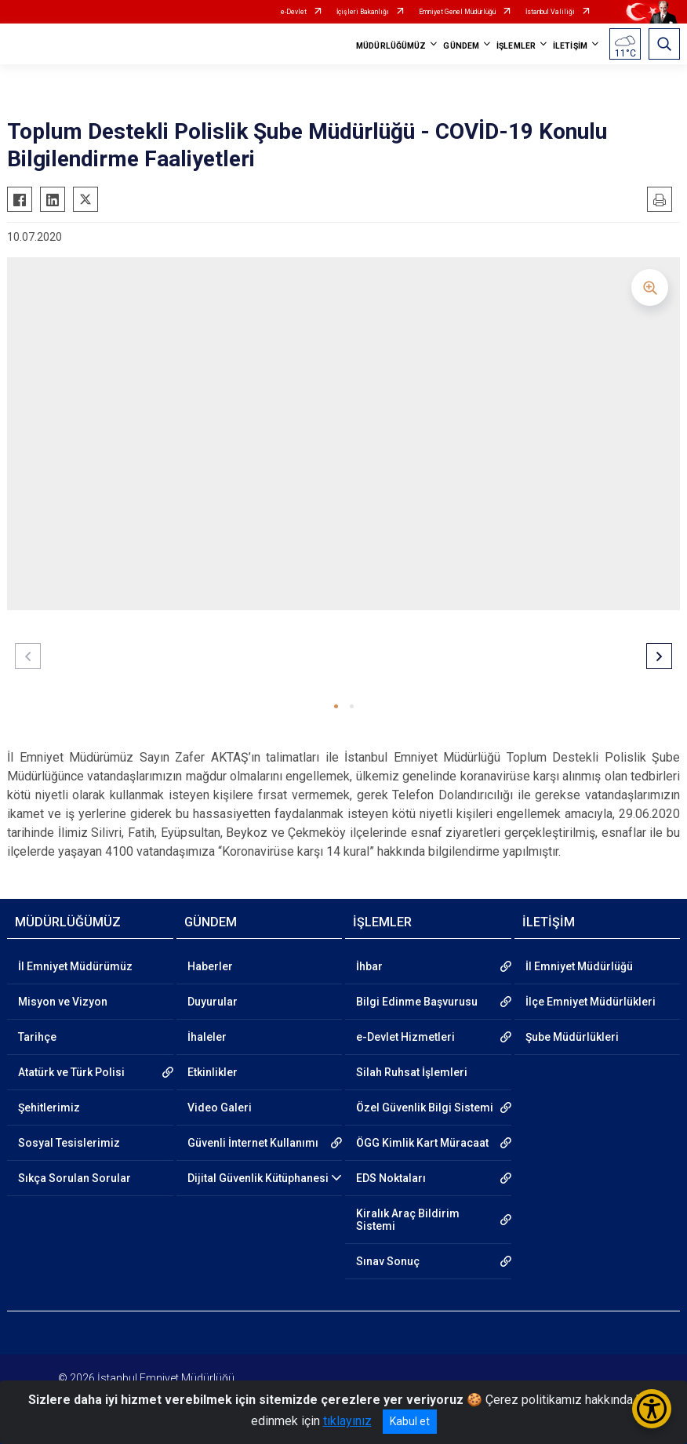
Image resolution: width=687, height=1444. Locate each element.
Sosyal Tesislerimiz (69, 1143)
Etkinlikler (212, 1072)
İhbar (369, 966)
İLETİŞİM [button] (570, 46)
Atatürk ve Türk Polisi (71, 1072)
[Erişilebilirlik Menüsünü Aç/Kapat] (651, 1408)
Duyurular (212, 1001)
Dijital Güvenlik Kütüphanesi (258, 1178)
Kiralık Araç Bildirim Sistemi (408, 1219)
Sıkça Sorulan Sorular (74, 1178)
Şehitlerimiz (49, 1107)
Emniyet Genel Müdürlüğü (457, 12)
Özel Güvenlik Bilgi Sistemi (424, 1107)
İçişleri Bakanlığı (362, 12)
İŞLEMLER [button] (516, 46)
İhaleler (207, 1037)
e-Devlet (294, 12)
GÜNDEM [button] (461, 46)
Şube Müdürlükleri (572, 1037)
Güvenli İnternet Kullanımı (252, 1143)
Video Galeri (219, 1107)
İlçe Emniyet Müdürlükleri (590, 1001)
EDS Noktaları (391, 1178)
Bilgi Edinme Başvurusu (417, 1001)
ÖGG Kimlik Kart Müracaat (422, 1143)
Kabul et (410, 1421)
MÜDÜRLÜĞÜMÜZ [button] (391, 46)
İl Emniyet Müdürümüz (75, 966)
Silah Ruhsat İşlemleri (411, 1072)
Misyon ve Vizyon (62, 1001)
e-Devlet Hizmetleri (405, 1037)
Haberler (210, 966)
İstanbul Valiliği (550, 12)
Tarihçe (37, 1037)
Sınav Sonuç (388, 1261)
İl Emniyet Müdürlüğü (579, 966)
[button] (336, 706)
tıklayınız (347, 1420)
